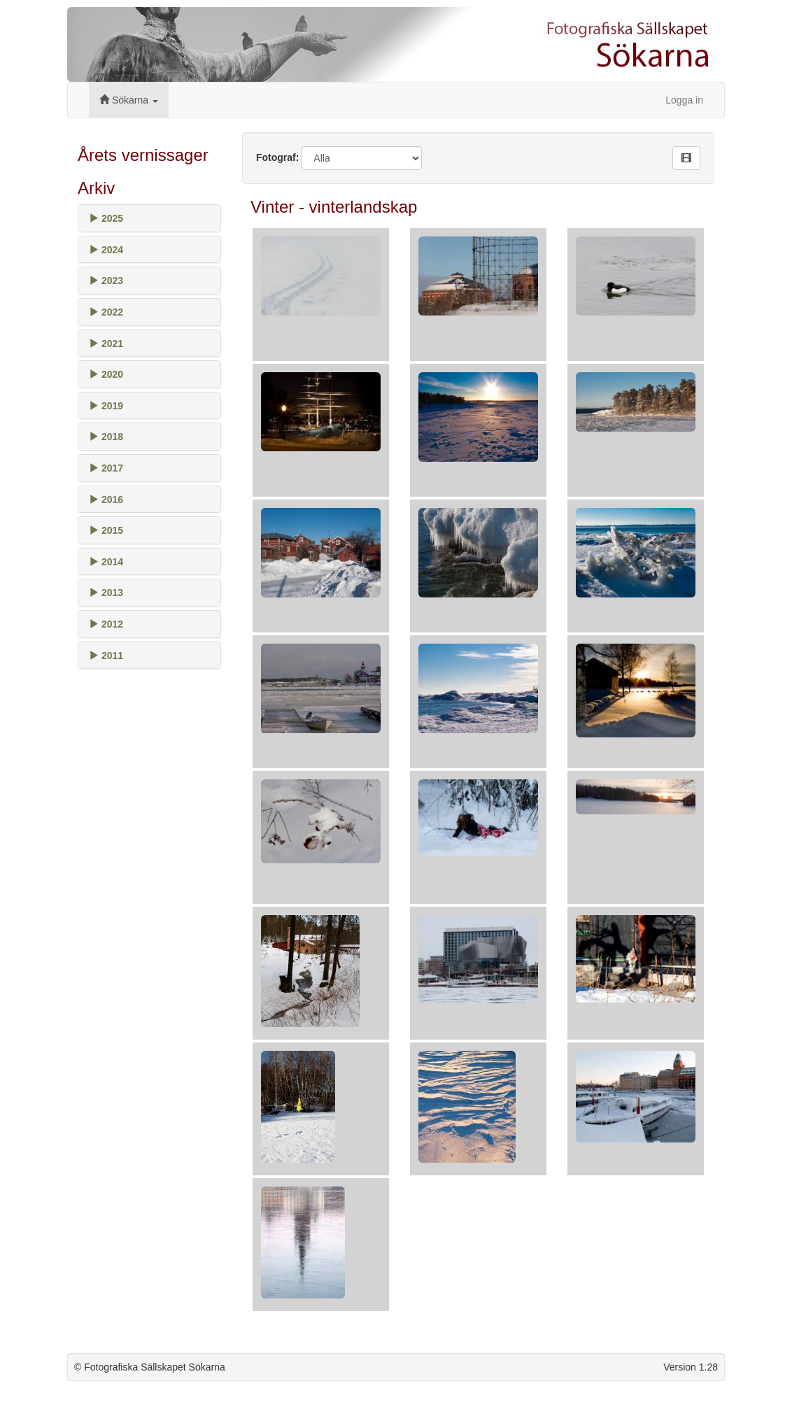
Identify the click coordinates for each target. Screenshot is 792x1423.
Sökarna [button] (128, 100)
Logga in (684, 100)
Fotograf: (277, 157)
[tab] (149, 218)
